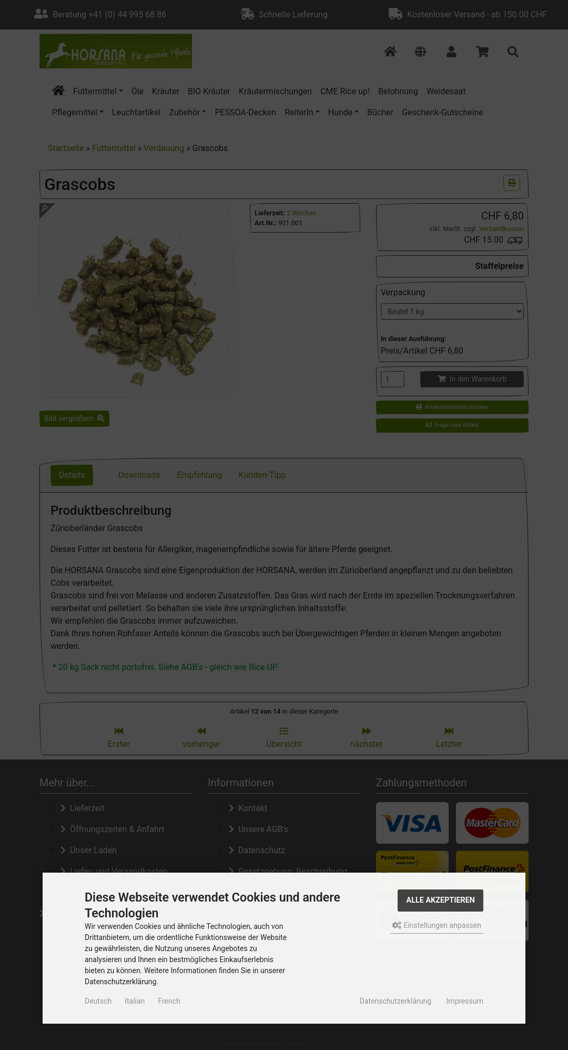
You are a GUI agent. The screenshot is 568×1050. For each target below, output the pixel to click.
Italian (135, 1001)
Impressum (465, 1001)
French (169, 1001)
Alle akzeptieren (440, 900)
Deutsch (98, 1001)
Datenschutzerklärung (395, 1001)
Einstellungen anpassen (436, 925)
